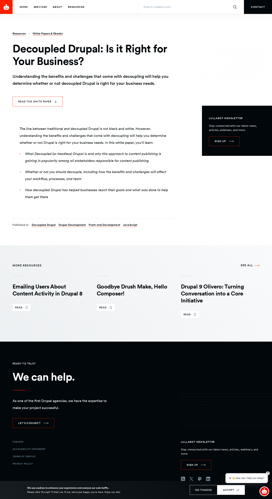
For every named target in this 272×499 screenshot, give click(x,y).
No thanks (203, 490)
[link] (258, 7)
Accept (228, 490)
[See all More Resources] (250, 265)
